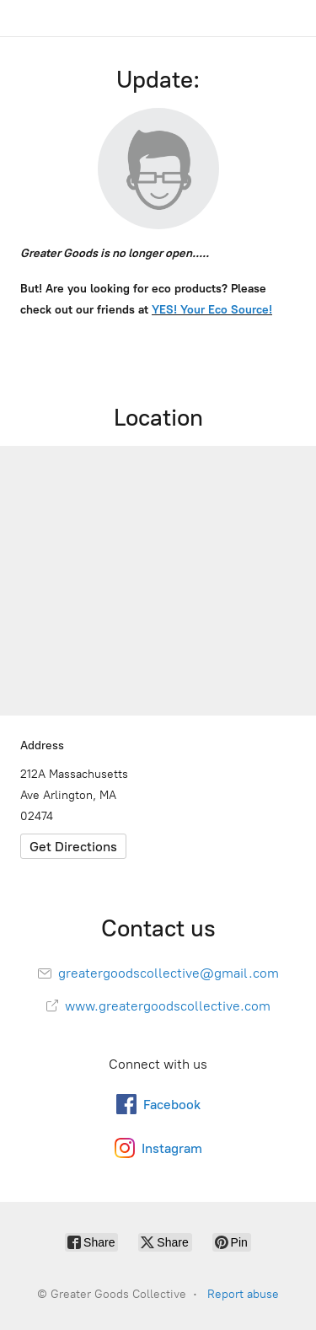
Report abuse (243, 1294)
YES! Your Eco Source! (212, 310)
